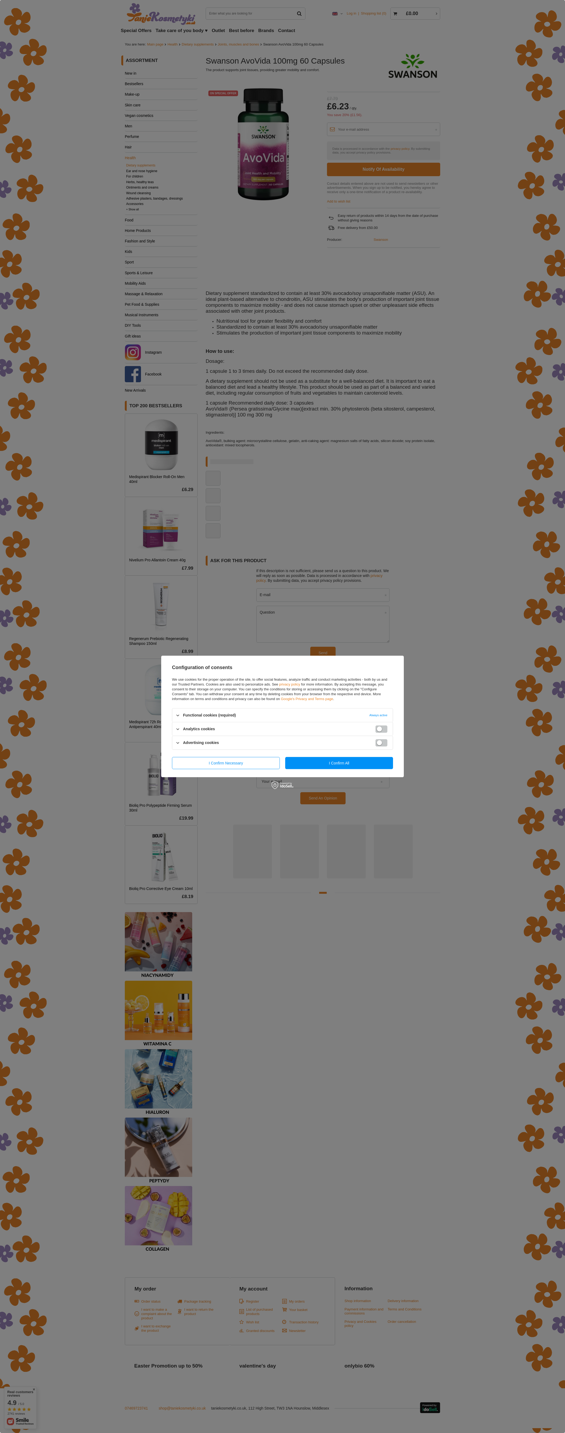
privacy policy (289, 684)
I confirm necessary (226, 763)
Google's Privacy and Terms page (307, 699)
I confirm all (339, 763)
